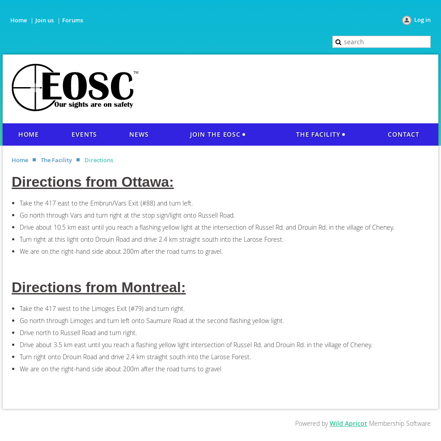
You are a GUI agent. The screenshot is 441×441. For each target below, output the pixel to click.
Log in (422, 20)
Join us (44, 20)
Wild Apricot (348, 423)
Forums (72, 20)
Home (18, 20)
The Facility (56, 160)
